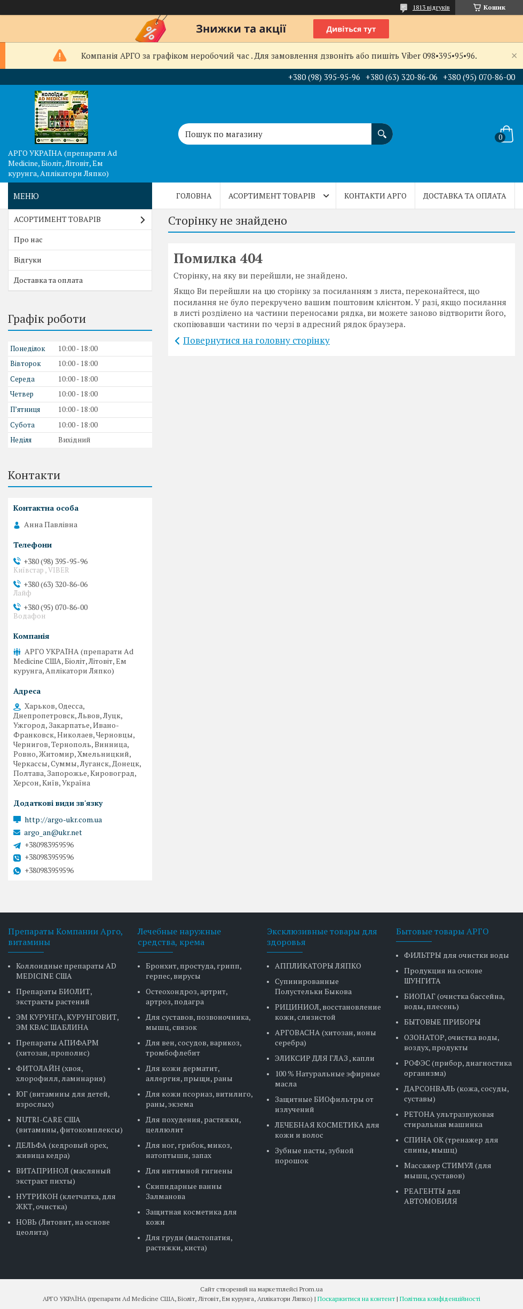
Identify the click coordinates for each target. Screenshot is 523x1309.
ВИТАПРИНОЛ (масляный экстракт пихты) (63, 1175)
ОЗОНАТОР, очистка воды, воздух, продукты (451, 1042)
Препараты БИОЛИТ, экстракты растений (54, 996)
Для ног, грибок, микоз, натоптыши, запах (189, 1150)
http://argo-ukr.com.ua (63, 819)
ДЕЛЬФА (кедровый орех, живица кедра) (62, 1150)
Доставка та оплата (464, 196)
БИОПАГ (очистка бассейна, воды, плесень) (454, 1001)
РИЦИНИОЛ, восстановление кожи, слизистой (328, 1012)
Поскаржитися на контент (356, 1299)
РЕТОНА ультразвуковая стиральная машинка (449, 1119)
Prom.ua (311, 1289)
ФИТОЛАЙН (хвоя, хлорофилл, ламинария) (61, 1073)
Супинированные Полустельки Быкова (313, 986)
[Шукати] (382, 128)
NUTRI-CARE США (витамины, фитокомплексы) (69, 1124)
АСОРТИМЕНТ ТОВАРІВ (271, 196)
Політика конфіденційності (440, 1299)
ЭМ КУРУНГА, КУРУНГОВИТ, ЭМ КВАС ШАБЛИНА (67, 1022)
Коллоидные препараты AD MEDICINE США (66, 971)
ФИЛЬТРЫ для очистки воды (456, 955)
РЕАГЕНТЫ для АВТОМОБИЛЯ (432, 1196)
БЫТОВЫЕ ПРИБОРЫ (442, 1022)
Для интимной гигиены (189, 1170)
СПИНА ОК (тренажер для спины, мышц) (451, 1145)
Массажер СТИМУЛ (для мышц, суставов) (448, 1170)
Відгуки (28, 260)
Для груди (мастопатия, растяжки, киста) (189, 1242)
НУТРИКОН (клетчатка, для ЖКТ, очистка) (66, 1201)
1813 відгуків (431, 7)
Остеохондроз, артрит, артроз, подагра (186, 996)
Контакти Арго (375, 196)
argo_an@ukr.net (53, 832)
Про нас (28, 239)
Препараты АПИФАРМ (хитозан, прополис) (57, 1047)
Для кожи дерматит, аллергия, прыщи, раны (189, 1073)
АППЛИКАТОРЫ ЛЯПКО (318, 966)
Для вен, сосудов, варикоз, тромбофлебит (193, 1047)
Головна (194, 196)
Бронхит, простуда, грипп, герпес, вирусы (193, 971)
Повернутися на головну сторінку (256, 340)
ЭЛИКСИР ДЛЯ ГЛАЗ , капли (325, 1058)
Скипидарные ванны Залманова (184, 1191)
